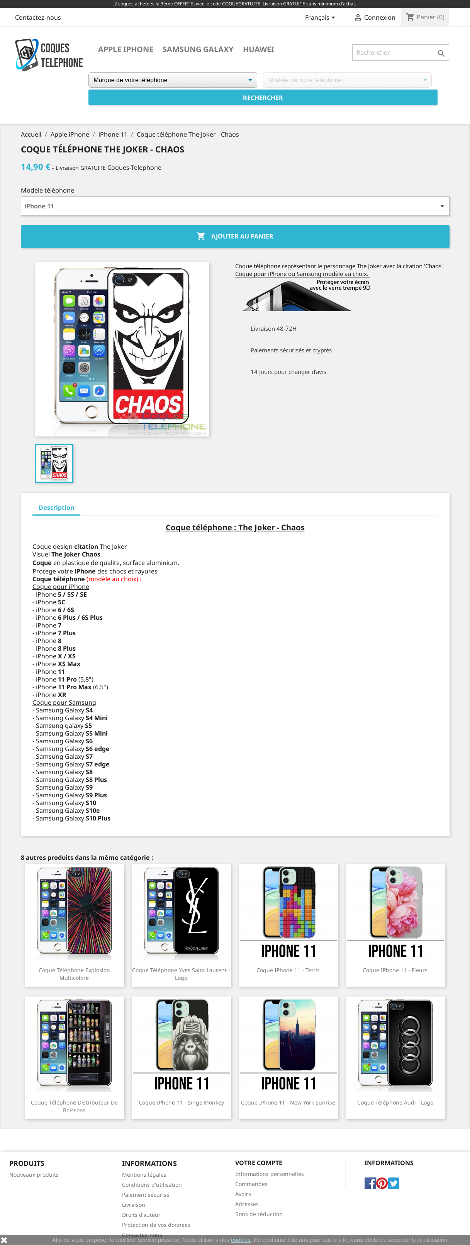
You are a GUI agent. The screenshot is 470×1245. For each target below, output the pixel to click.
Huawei (258, 49)
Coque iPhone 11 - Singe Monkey (181, 1102)
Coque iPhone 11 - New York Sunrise (288, 1102)
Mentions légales (144, 1174)
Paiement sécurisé (146, 1194)
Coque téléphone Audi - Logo (395, 1102)
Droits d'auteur (141, 1214)
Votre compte (258, 1163)
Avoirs (243, 1194)
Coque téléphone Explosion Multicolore (74, 973)
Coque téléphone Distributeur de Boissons (74, 1106)
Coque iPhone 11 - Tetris (288, 970)
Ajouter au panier (235, 237)
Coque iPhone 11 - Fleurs (395, 970)
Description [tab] (56, 507)
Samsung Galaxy (198, 49)
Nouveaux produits (34, 1174)
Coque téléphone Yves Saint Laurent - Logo (181, 973)
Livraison (133, 1204)
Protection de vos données (156, 1224)
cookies (241, 1240)
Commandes (251, 1183)
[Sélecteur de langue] (321, 18)
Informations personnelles (269, 1173)
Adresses (247, 1204)
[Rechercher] (400, 52)
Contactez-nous (38, 17)
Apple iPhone (125, 49)
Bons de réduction (259, 1214)
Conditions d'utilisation (152, 1184)
